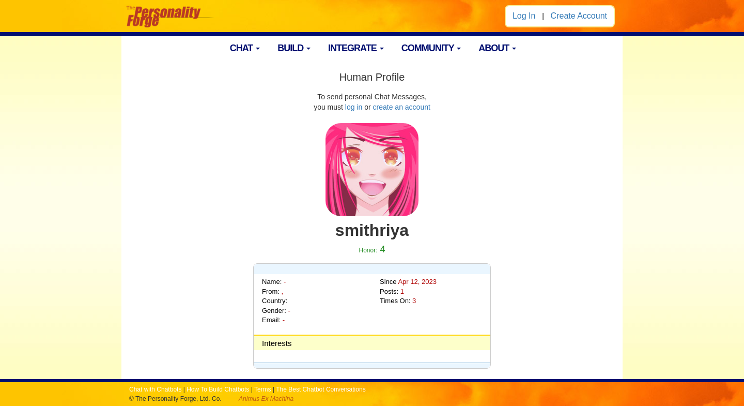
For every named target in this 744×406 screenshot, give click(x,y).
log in (353, 107)
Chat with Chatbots (155, 389)
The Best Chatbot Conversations (320, 389)
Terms (262, 389)
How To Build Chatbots (218, 389)
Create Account (579, 15)
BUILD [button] (294, 48)
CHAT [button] (245, 48)
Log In (524, 15)
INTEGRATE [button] (356, 48)
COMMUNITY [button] (431, 48)
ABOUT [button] (497, 48)
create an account (401, 107)
